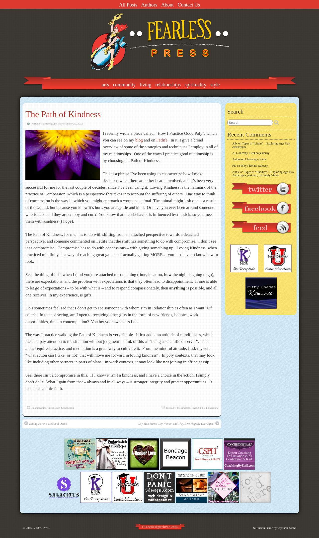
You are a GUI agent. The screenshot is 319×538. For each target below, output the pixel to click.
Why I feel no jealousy (255, 153)
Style (215, 84)
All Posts (128, 4)
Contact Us (189, 4)
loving (195, 407)
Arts (105, 84)
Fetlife (161, 140)
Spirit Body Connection (61, 407)
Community (124, 84)
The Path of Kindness (63, 114)
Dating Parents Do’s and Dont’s (45, 423)
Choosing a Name (255, 159)
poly (202, 407)
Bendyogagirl (50, 123)
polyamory (212, 407)
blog (139, 140)
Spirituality (195, 84)
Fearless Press (41, 528)
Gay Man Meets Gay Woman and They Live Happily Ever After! (178, 423)
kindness (185, 407)
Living (145, 84)
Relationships (168, 84)
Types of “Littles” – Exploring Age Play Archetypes (261, 145)
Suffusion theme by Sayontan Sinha (274, 528)
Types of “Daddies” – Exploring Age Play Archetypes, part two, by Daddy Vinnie (263, 173)
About (167, 4)
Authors (149, 4)
